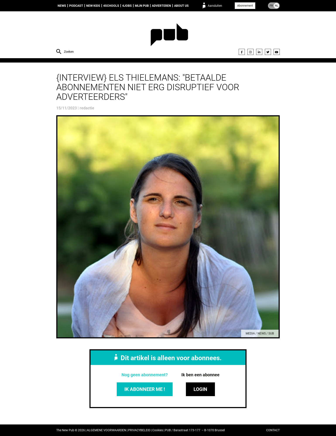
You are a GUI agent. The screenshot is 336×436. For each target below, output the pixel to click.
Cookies (157, 430)
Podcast (76, 5)
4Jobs (127, 5)
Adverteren (161, 5)
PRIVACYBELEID (139, 430)
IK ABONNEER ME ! (144, 389)
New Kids (93, 5)
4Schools (111, 5)
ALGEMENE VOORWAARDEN (106, 430)
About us (181, 5)
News (62, 5)
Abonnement (245, 5)
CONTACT (273, 430)
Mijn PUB (142, 5)
